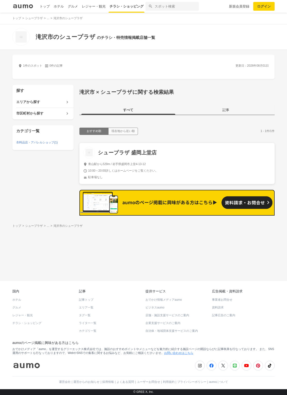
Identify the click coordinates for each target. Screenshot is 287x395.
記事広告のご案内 (223, 315)
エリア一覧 (86, 307)
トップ (45, 6)
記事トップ (86, 299)
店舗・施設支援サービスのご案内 (167, 315)
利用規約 (169, 381)
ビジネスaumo (154, 307)
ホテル (59, 6)
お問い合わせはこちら (178, 353)
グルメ (73, 6)
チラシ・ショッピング (127, 6)
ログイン (264, 6)
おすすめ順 (94, 131)
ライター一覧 (87, 323)
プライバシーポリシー (191, 381)
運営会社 (65, 381)
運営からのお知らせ (86, 381)
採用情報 (108, 381)
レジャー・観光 (94, 6)
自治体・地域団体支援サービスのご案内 (171, 330)
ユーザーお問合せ (148, 381)
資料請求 (218, 307)
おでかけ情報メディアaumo (163, 299)
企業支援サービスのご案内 (162, 323)
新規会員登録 (239, 6)
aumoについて (218, 381)
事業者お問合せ (222, 299)
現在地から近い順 (123, 131)
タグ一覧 (85, 315)
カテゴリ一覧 (87, 330)
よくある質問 (125, 381)
